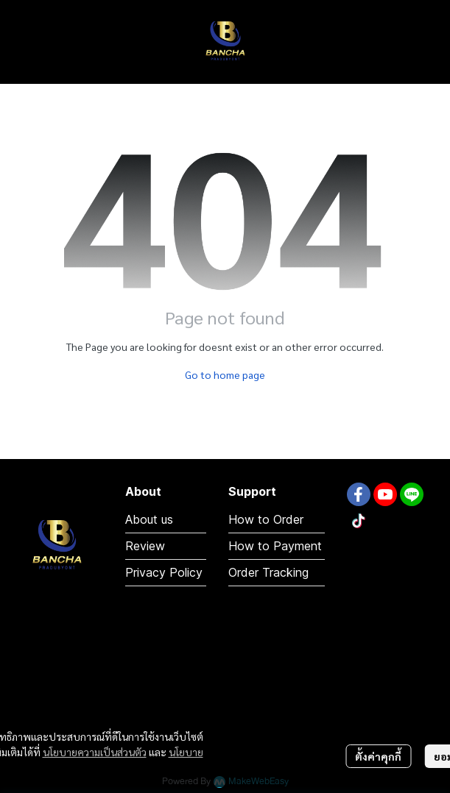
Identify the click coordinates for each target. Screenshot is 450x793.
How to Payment (275, 545)
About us (149, 519)
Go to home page (225, 374)
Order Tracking (268, 572)
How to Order (265, 519)
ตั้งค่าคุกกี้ (378, 756)
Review (145, 545)
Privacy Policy (164, 572)
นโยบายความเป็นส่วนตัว (95, 751)
